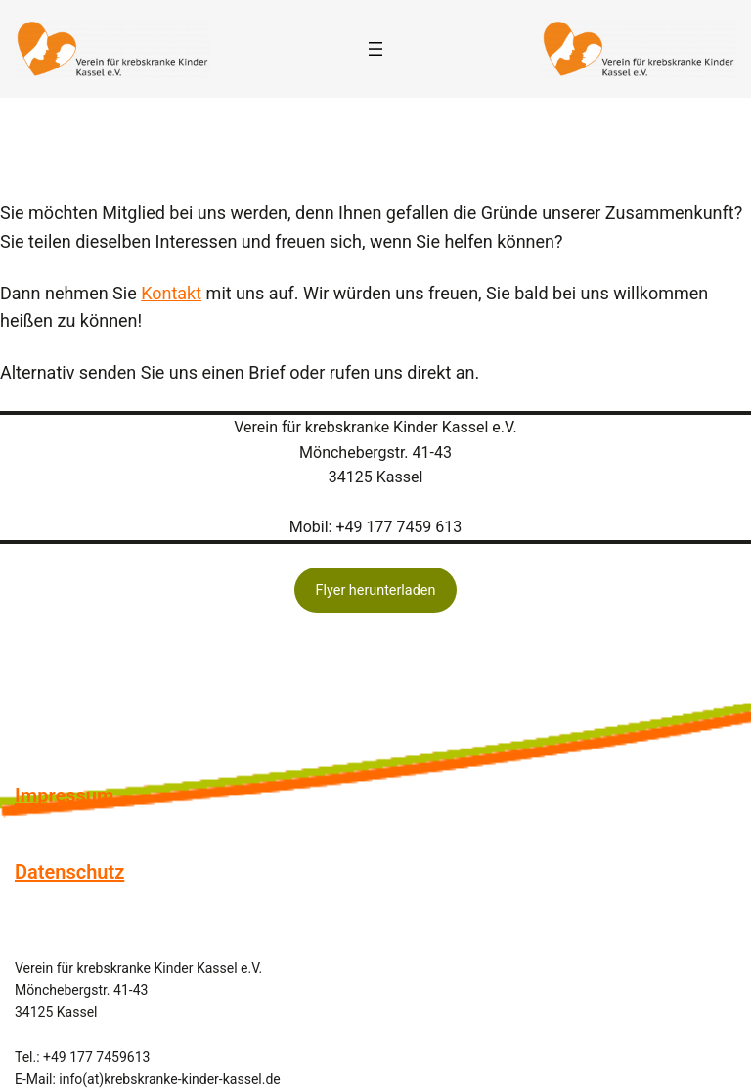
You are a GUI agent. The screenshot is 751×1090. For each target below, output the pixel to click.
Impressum (64, 795)
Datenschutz (69, 872)
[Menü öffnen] (375, 49)
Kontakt (171, 293)
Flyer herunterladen (376, 590)
